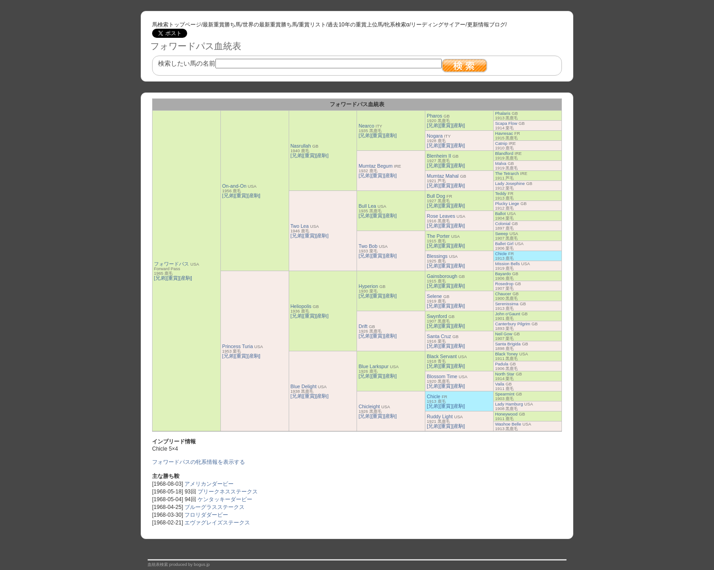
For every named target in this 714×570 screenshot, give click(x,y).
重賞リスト (312, 24)
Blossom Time (442, 376)
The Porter (438, 236)
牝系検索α (396, 24)
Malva (500, 163)
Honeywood (506, 414)
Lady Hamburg (509, 404)
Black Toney (506, 354)
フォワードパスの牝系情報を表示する (198, 462)
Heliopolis (301, 306)
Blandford (504, 153)
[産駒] (185, 278)
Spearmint (505, 394)
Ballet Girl (504, 243)
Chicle (501, 254)
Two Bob (367, 246)
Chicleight (369, 406)
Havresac (504, 133)
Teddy (500, 193)
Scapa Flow (506, 123)
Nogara (435, 136)
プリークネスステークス (228, 491)
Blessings (437, 256)
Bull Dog (436, 196)
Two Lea (300, 226)
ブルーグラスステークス (214, 507)
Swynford (437, 316)
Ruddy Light (440, 416)
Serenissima (506, 304)
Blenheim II (439, 156)
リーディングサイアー (438, 24)
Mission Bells (507, 264)
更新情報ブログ (486, 24)
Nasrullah (301, 146)
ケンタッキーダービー (225, 499)
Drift (362, 326)
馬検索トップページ (176, 24)
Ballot (500, 213)
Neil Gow (503, 334)
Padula (501, 364)
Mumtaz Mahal (443, 176)
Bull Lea (367, 206)
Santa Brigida (507, 344)
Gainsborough (442, 276)
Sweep (501, 233)
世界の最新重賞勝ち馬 (270, 24)
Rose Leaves (441, 216)
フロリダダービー (206, 515)
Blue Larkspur (373, 366)
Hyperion (368, 286)
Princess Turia (237, 346)
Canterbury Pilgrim (512, 324)
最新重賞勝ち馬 (222, 24)
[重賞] (173, 278)
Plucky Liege (507, 203)
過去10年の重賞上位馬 (354, 24)
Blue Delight (303, 386)
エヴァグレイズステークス (217, 522)
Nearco (366, 125)
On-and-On (234, 186)
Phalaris (502, 113)
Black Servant (442, 356)
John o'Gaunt (507, 314)
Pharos (434, 115)
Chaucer (503, 294)
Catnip (501, 143)
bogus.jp (202, 564)
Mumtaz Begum (375, 166)
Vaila (499, 384)
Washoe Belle (508, 424)
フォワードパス (171, 264)
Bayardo (503, 274)
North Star (505, 374)
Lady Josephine (510, 183)
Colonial (502, 223)
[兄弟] (160, 278)
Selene (434, 296)
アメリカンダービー (209, 484)
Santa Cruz (439, 336)
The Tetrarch (507, 173)
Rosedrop (504, 284)
